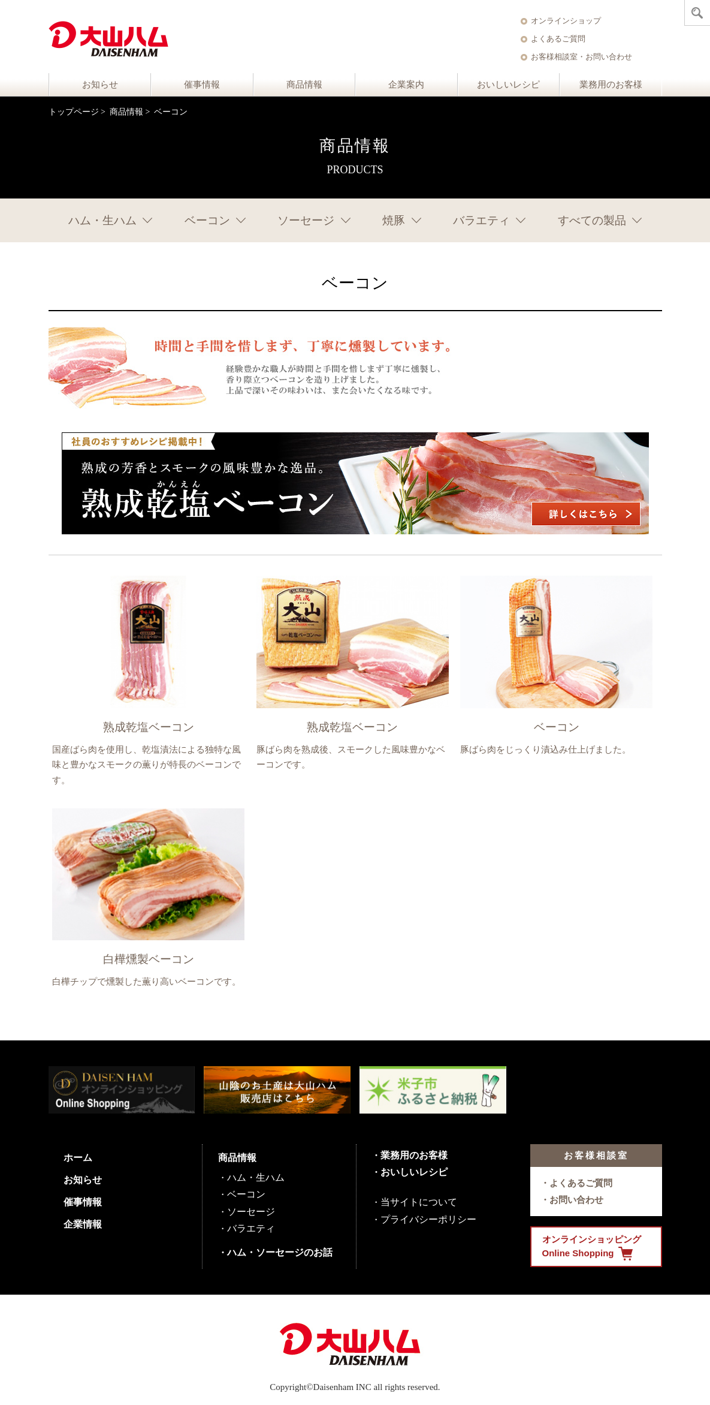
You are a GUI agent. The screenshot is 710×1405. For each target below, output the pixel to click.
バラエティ (481, 220)
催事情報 (202, 84)
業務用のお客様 (610, 84)
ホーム (78, 1158)
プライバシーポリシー (428, 1219)
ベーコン (207, 220)
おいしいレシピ (508, 84)
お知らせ (100, 84)
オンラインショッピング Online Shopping (591, 1247)
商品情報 (304, 84)
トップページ (74, 111)
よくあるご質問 (558, 38)
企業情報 (83, 1224)
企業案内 (406, 84)
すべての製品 (592, 220)
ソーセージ (305, 220)
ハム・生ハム (102, 220)
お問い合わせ (576, 1200)
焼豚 (393, 220)
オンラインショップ (566, 20)
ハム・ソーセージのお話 (280, 1252)
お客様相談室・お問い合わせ (581, 56)
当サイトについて (418, 1202)
